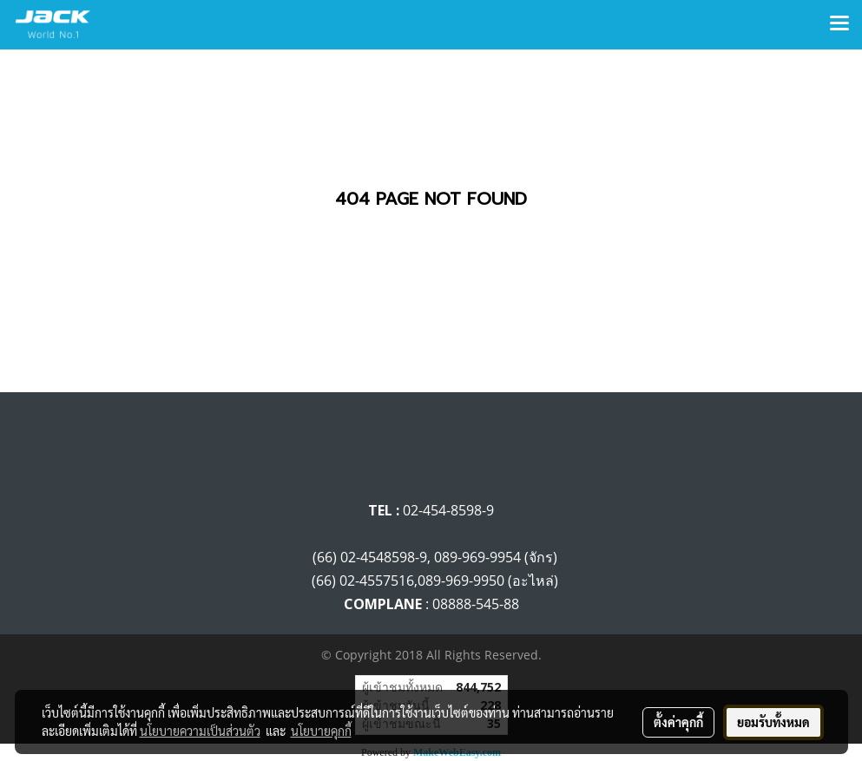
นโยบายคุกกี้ (321, 730)
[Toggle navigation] (839, 24)
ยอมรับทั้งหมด (773, 722)
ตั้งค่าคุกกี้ (678, 722)
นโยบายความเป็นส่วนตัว (200, 730)
